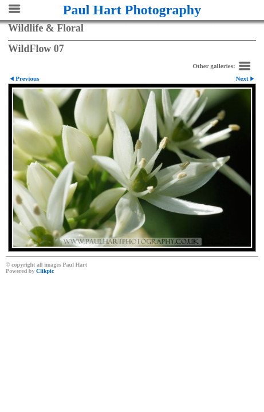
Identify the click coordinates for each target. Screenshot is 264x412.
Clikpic (45, 271)
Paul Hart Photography (132, 9)
